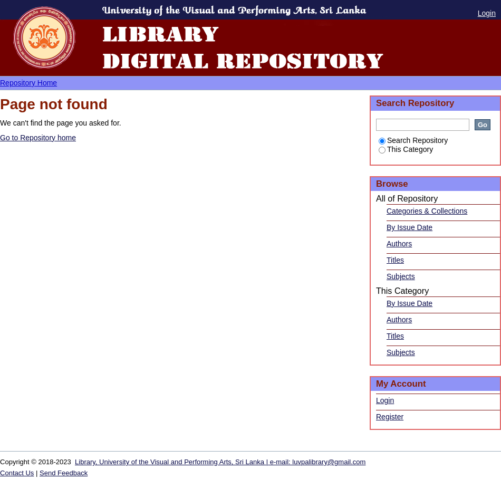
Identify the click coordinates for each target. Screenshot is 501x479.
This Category (406, 149)
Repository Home (28, 83)
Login (487, 13)
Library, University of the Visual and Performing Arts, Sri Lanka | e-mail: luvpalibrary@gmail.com (220, 462)
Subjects (401, 276)
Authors (399, 244)
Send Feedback (64, 473)
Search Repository (413, 140)
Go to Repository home (38, 137)
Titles (395, 260)
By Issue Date (409, 227)
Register (389, 417)
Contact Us (17, 473)
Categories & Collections (427, 211)
